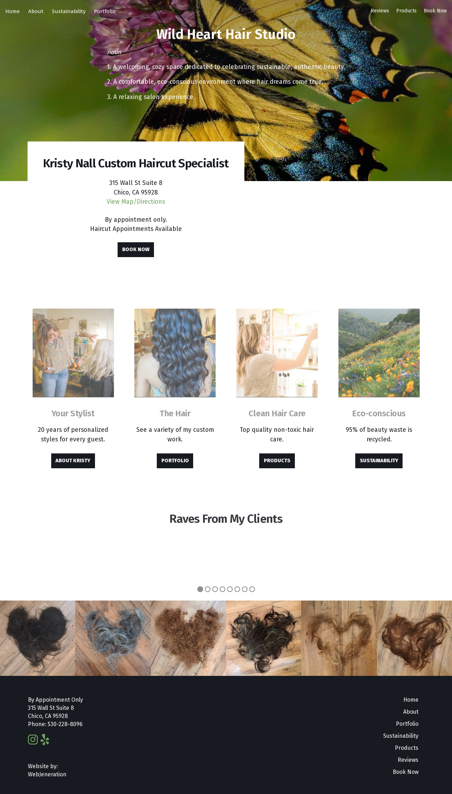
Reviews (380, 11)
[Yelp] (45, 740)
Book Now (435, 11)
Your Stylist (73, 413)
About (35, 11)
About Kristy (72, 461)
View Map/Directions (136, 201)
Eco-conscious (379, 413)
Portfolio (104, 11)
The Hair (175, 413)
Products (406, 11)
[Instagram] (33, 740)
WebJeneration (47, 774)
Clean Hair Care (277, 413)
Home (12, 11)
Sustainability (68, 11)
